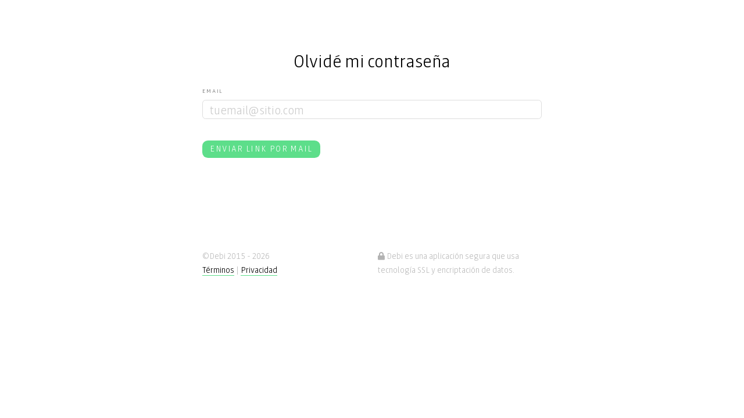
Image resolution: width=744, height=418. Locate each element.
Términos (218, 269)
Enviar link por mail (261, 148)
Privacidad (259, 269)
